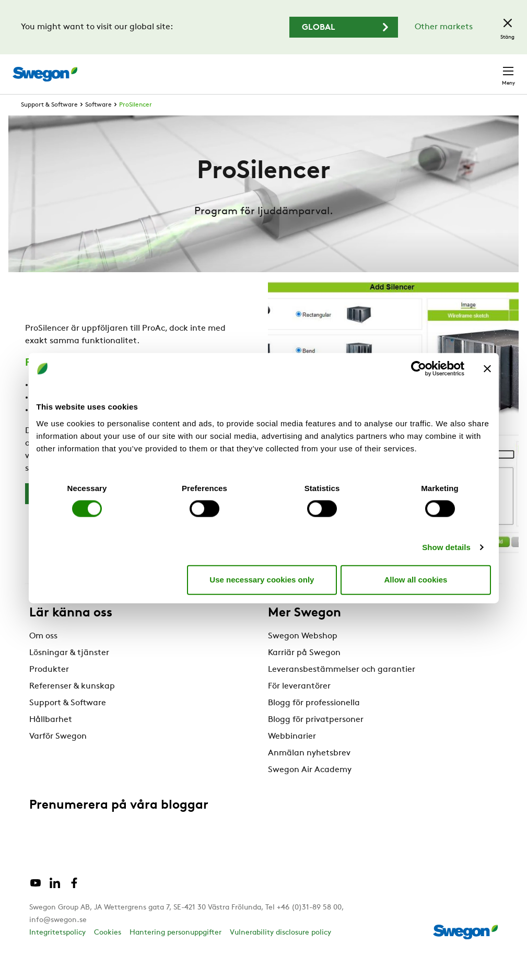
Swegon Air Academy (310, 770)
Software (98, 105)
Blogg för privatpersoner (316, 720)
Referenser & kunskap (72, 686)
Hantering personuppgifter (175, 933)
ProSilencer (135, 105)
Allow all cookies (416, 579)
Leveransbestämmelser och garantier (341, 670)
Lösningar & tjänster (69, 653)
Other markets (444, 27)
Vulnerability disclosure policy (280, 933)
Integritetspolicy (57, 933)
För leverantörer (299, 686)
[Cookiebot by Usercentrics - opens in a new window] (418, 369)
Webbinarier (292, 736)
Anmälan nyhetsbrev (309, 753)
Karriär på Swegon (304, 653)
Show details (446, 546)
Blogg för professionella (314, 703)
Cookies (107, 933)
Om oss (43, 636)
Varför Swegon (58, 736)
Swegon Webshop (302, 636)
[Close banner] (487, 368)
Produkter (49, 670)
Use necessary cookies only (261, 579)
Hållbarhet (50, 720)
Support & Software (49, 105)
